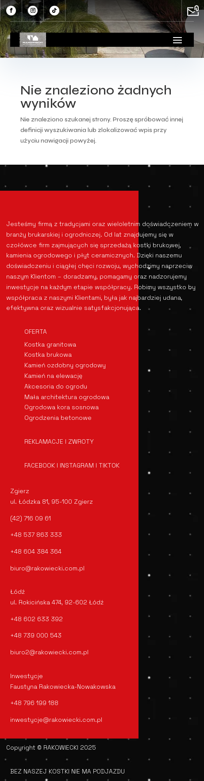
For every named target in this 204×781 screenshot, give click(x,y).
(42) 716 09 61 (30, 518)
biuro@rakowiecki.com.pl (47, 568)
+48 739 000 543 (36, 635)
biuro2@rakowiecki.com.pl (49, 652)
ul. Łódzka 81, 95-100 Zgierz (51, 502)
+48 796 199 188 (34, 703)
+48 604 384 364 (36, 551)
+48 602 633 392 (36, 619)
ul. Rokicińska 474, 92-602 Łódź (57, 602)
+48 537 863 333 (36, 535)
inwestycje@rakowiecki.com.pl (56, 720)
